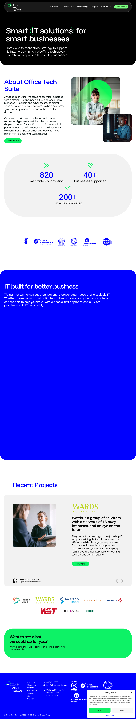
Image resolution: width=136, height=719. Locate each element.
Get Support (120, 7)
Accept (99, 710)
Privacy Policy (110, 715)
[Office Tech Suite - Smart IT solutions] (14, 7)
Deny (122, 710)
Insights (94, 6)
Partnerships (82, 6)
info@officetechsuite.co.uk (57, 685)
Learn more (12, 140)
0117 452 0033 (52, 682)
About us (68, 6)
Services (54, 6)
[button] (132, 692)
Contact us (106, 6)
